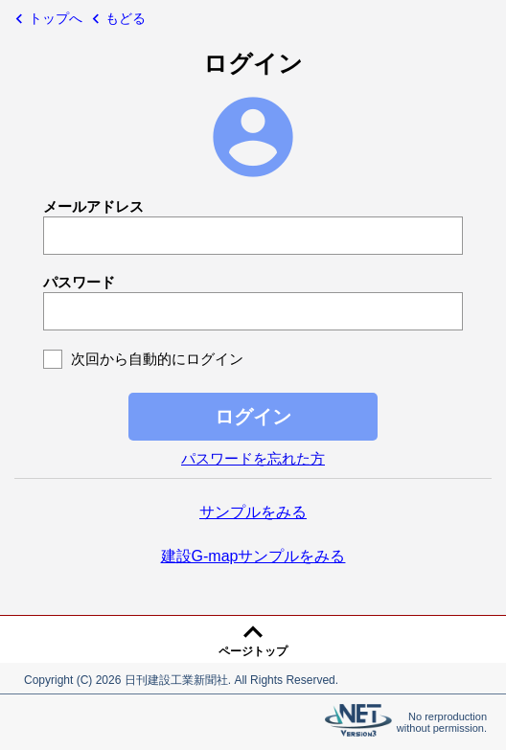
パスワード (79, 282)
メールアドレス (93, 206)
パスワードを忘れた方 (253, 458)
